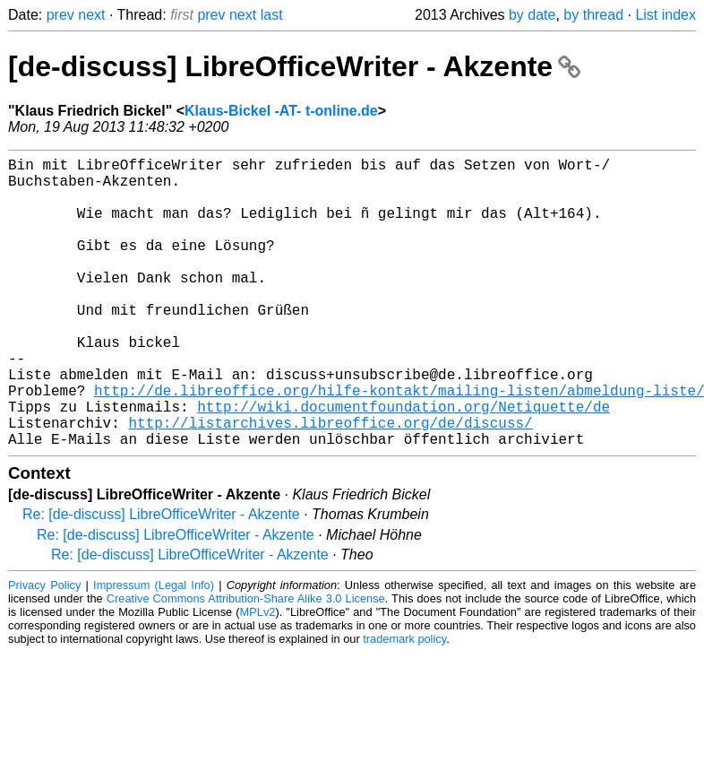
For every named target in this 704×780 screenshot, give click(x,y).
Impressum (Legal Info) (153, 649)
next (91, 14)
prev (60, 14)
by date (532, 14)
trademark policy (404, 703)
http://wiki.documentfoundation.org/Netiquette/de (403, 463)
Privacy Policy (44, 649)
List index (665, 14)
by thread (593, 14)
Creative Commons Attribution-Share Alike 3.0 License (246, 663)
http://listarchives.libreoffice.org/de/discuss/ (330, 483)
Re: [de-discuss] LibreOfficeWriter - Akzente (161, 578)
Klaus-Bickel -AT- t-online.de (281, 110)
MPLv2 (258, 676)
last (272, 14)
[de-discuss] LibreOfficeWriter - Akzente (294, 66)
